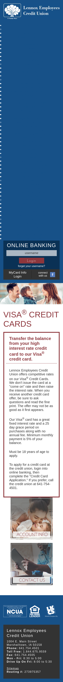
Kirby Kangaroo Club (31, 95)
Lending (31, 153)
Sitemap (13, 668)
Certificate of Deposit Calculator (31, 227)
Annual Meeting (31, 60)
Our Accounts (31, 79)
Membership (31, 126)
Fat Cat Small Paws (31, 103)
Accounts (31, 76)
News (31, 48)
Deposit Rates (31, 145)
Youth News (31, 52)
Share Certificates (31, 87)
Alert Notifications (31, 211)
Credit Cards (31, 114)
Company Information (31, 33)
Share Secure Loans (31, 165)
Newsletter (31, 45)
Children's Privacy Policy (31, 72)
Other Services (31, 200)
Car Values (31, 184)
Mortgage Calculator (31, 234)
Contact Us (31, 56)
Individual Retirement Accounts (31, 91)
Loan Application (31, 176)
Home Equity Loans (31, 172)
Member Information (31, 122)
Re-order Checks (31, 207)
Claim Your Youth (31, 99)
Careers (31, 149)
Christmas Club (31, 107)
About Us (31, 25)
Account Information (32, 130)
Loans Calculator (31, 231)
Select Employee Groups (31, 134)
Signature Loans (31, 169)
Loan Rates (31, 188)
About (31, 29)
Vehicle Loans (31, 161)
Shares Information (31, 83)
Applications (32, 141)
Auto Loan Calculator (31, 223)
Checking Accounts (31, 110)
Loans (31, 157)
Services (31, 196)
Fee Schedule (31, 138)
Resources (32, 64)
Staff (31, 41)
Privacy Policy (31, 68)
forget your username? (31, 266)
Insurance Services (31, 215)
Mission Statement (31, 37)
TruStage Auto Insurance (31, 192)
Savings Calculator (31, 238)
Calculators (31, 219)
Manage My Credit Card (31, 118)
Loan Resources (31, 180)
